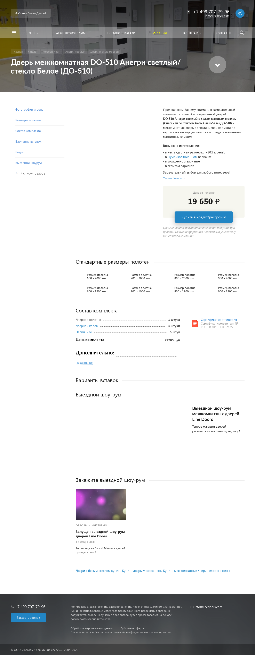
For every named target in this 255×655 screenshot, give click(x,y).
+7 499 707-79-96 (30, 606)
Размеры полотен (28, 120)
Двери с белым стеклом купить (98, 570)
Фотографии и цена (29, 109)
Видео (19, 152)
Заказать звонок (28, 617)
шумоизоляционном (182, 157)
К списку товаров (33, 173)
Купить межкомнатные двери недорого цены (196, 570)
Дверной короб (87, 326)
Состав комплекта (28, 131)
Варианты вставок (28, 141)
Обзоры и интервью (91, 525)
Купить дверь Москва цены (142, 570)
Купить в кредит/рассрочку (204, 217)
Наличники (84, 332)
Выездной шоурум (28, 163)
